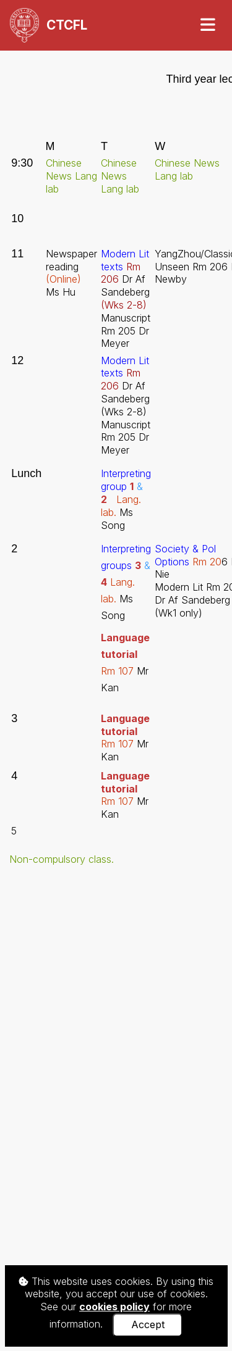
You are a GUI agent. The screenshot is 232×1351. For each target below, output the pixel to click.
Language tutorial (125, 725)
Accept (148, 1324)
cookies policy (114, 1306)
